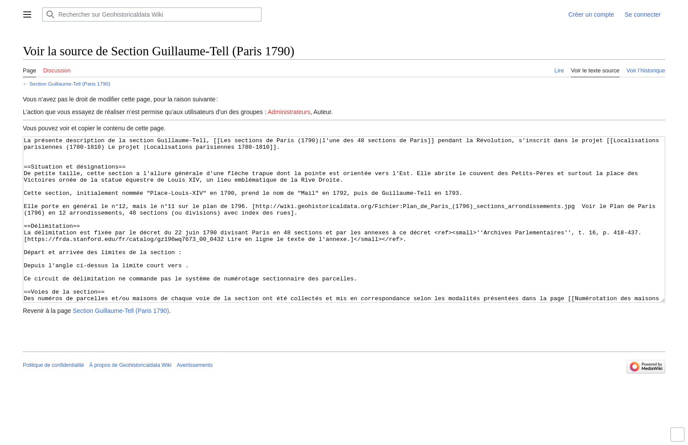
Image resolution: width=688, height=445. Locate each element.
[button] (27, 14)
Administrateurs (289, 111)
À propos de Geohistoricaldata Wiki (130, 398)
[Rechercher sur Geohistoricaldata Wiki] (152, 14)
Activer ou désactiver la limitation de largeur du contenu (678, 438)
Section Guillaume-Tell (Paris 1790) (69, 83)
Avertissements (195, 398)
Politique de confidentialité (53, 398)
